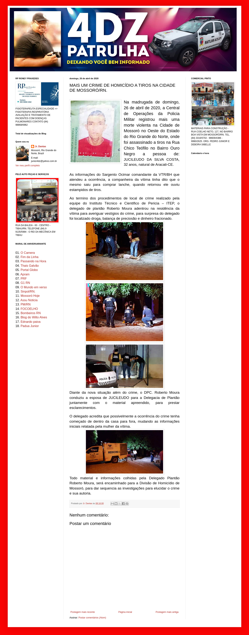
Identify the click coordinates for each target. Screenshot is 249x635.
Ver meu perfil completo (27, 165)
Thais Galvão (29, 265)
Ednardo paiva (31, 321)
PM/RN (26, 304)
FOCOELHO (29, 308)
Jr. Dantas (88, 503)
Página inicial (125, 612)
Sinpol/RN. (28, 291)
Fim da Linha (30, 257)
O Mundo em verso (34, 287)
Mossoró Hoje (30, 295)
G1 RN (25, 282)
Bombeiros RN (31, 313)
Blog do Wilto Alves (34, 317)
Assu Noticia (29, 300)
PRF (24, 278)
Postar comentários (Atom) (92, 617)
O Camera (28, 252)
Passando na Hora (33, 261)
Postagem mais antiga (167, 612)
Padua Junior (30, 326)
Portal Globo (29, 270)
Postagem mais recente (82, 612)
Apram (25, 274)
